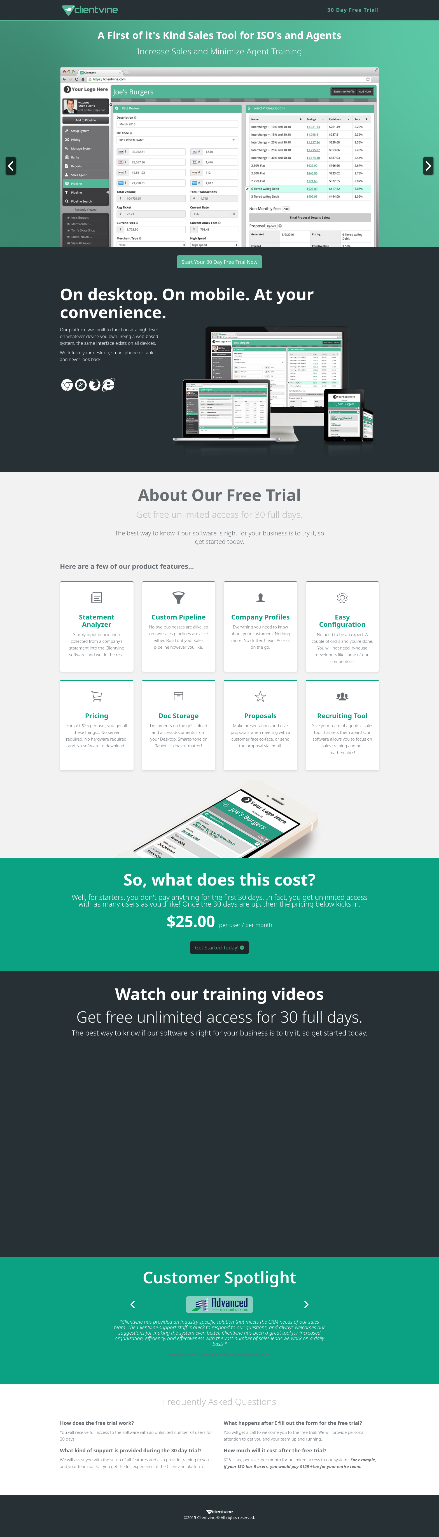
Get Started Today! (219, 947)
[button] (33, 157)
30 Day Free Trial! (353, 9)
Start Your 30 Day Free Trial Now (219, 261)
